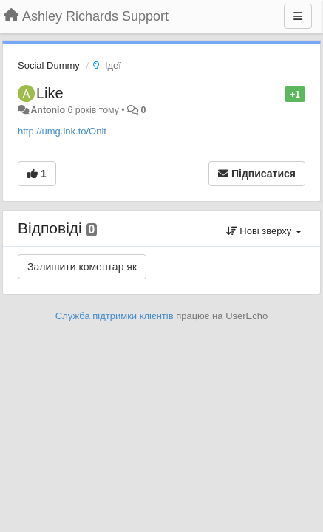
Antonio (47, 110)
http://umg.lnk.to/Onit (62, 131)
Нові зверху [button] (264, 230)
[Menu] (298, 16)
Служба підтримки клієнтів (114, 315)
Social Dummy (49, 65)
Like (50, 93)
